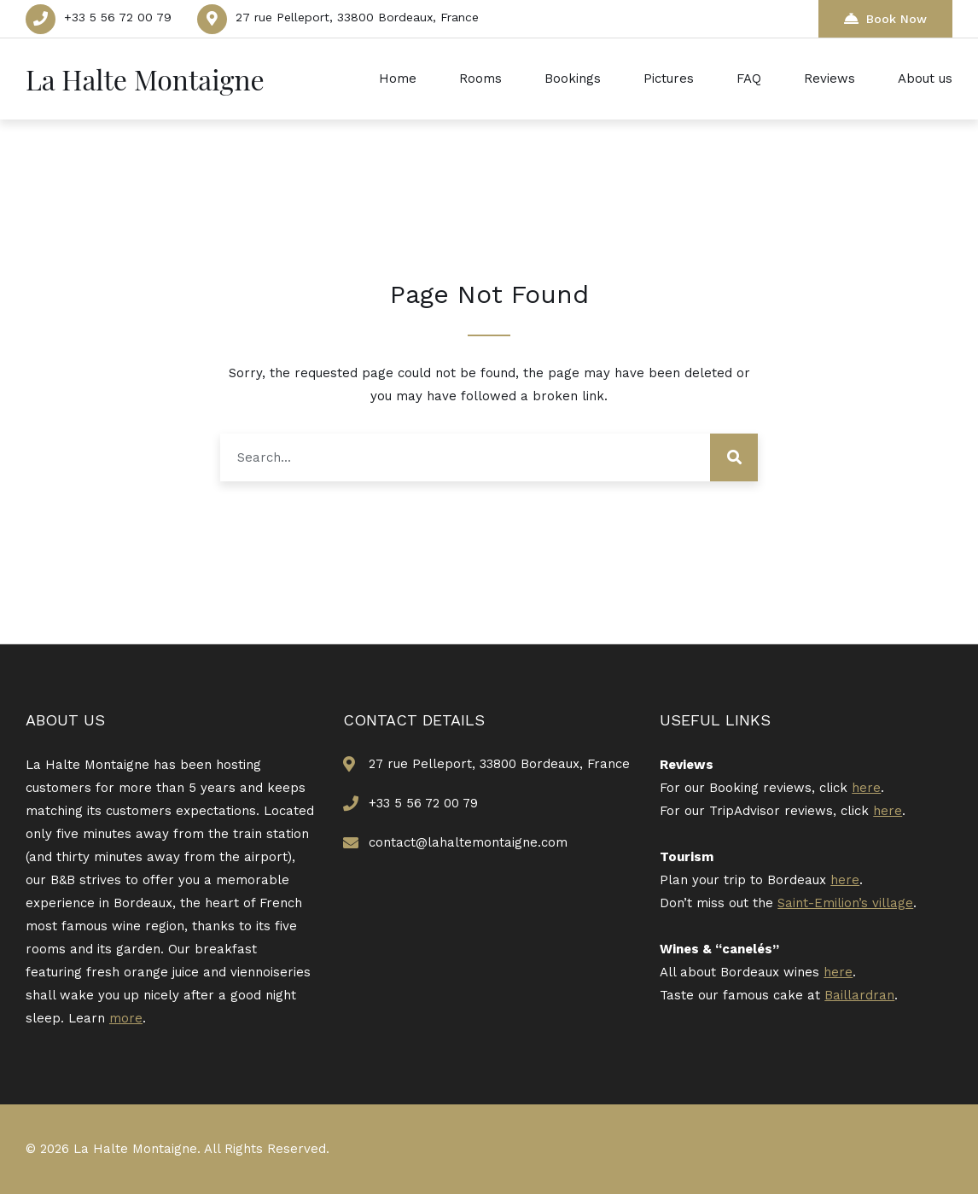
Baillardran (859, 995)
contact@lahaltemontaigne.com (468, 842)
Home (397, 78)
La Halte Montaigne (145, 79)
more (126, 1018)
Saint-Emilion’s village (845, 903)
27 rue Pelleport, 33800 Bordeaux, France (357, 17)
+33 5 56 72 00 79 (118, 17)
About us (925, 78)
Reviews (829, 78)
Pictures (668, 78)
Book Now (885, 18)
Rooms (480, 78)
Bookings (572, 78)
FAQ (748, 78)
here (866, 787)
